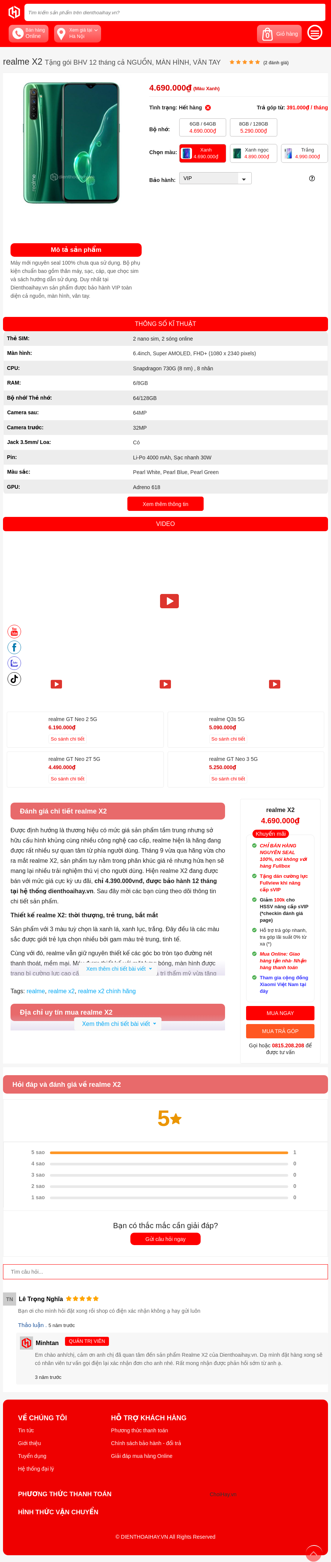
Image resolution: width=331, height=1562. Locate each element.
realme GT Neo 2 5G (72, 719)
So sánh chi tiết (68, 739)
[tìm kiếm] (317, 12)
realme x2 (61, 991)
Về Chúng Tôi (42, 1418)
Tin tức (26, 1430)
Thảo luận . (33, 1325)
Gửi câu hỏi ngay (165, 1239)
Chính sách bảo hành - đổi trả (146, 1443)
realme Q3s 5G (227, 719)
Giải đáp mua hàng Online (141, 1456)
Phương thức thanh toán (139, 1430)
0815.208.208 (288, 1045)
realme (36, 991)
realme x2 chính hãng (107, 991)
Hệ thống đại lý (36, 1469)
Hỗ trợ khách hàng (149, 1418)
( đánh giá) (276, 62)
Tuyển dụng (32, 1456)
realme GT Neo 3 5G (233, 759)
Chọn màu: (163, 152)
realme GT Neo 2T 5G (74, 759)
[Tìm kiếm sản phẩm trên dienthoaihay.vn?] (174, 12)
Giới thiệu (29, 1443)
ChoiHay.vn (223, 1494)
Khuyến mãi (270, 833)
